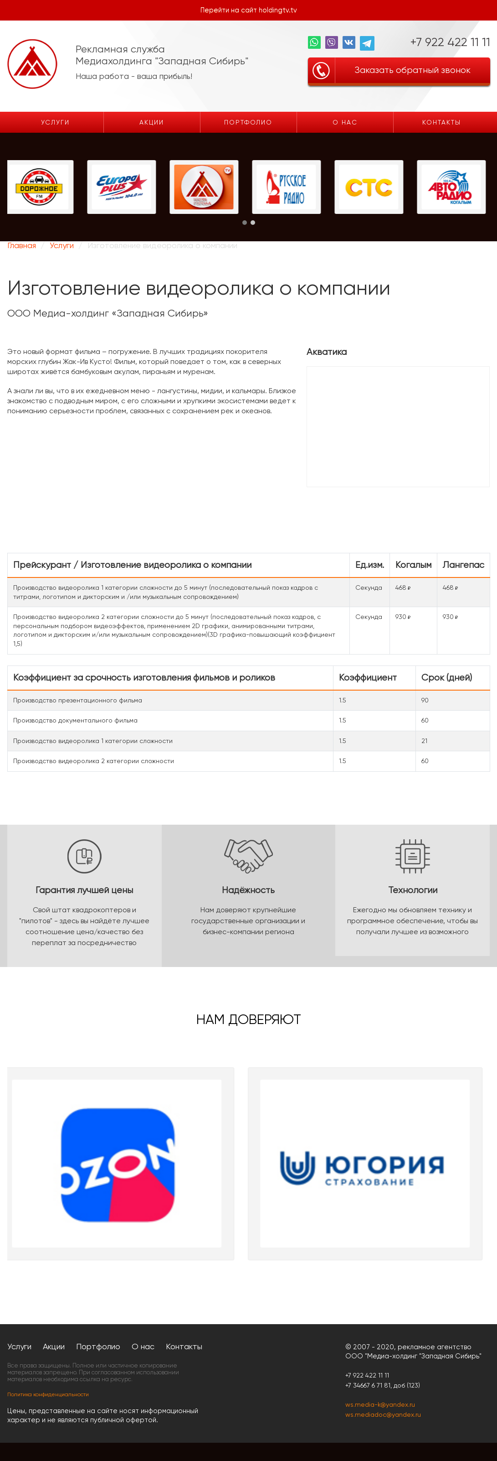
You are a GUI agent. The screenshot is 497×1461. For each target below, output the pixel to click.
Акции (151, 122)
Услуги (55, 122)
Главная (21, 245)
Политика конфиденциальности (48, 1394)
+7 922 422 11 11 (450, 42)
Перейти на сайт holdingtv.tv (248, 10)
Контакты (441, 122)
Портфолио (248, 122)
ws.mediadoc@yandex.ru (383, 1414)
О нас (345, 122)
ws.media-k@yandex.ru (380, 1404)
